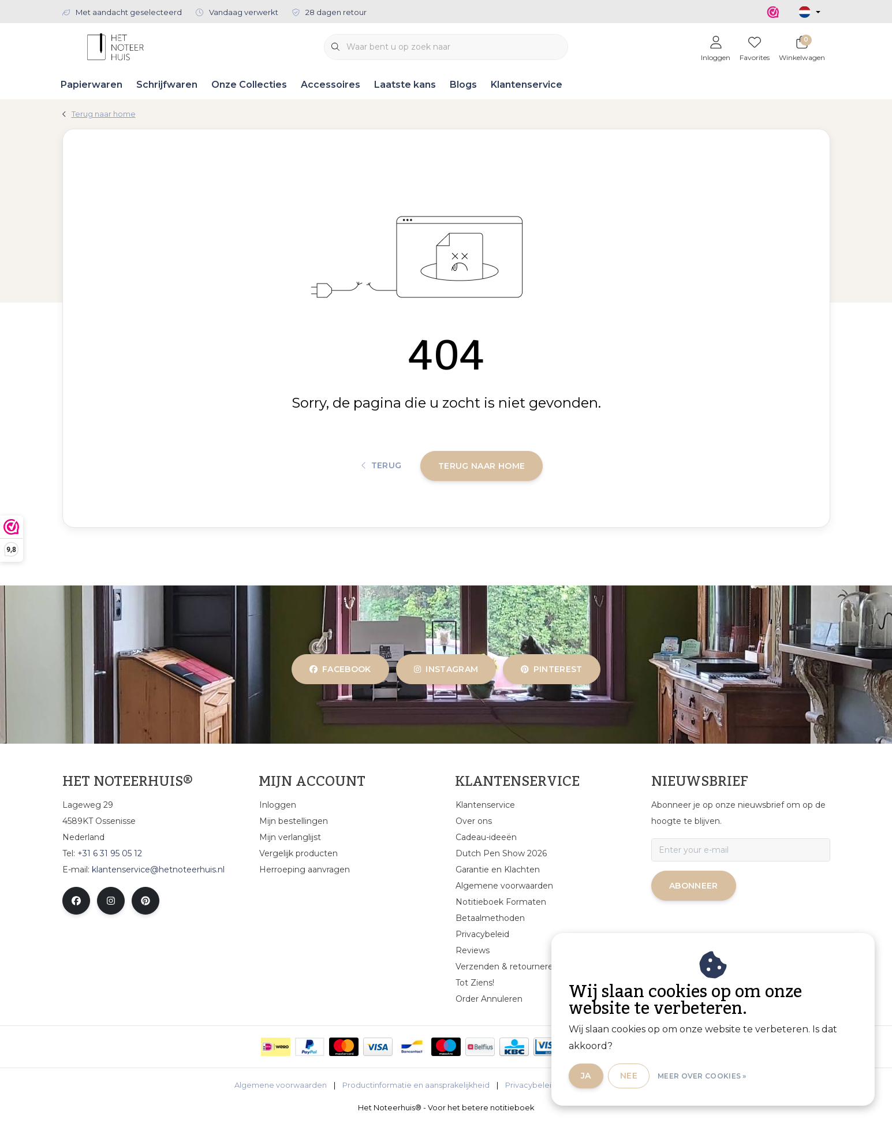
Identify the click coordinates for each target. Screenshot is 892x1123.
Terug (381, 466)
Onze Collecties (249, 84)
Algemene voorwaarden (280, 1085)
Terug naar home (481, 466)
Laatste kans (405, 84)
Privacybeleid (531, 1085)
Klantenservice (526, 84)
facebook (340, 669)
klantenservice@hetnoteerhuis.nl (158, 869)
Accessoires (330, 84)
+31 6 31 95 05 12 (109, 853)
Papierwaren (91, 84)
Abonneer (693, 886)
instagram (446, 669)
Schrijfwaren (166, 84)
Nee (628, 1075)
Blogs (463, 84)
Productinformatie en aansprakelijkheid (416, 1085)
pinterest (552, 669)
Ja (586, 1075)
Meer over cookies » (702, 1076)
